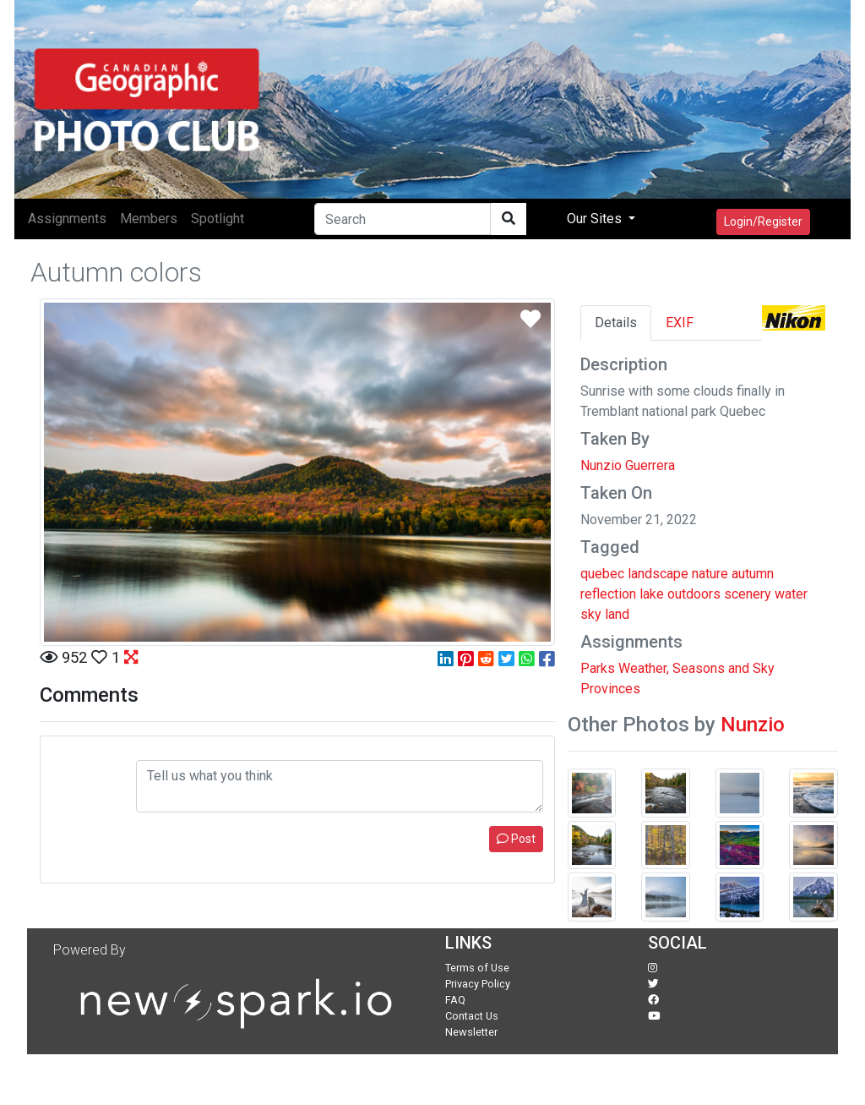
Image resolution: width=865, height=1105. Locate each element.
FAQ (455, 999)
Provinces (610, 689)
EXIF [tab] (680, 323)
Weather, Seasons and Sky (696, 668)
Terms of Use (477, 967)
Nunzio (753, 724)
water (791, 594)
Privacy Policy (477, 983)
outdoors (694, 594)
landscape (658, 574)
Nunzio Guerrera (627, 465)
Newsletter (471, 1032)
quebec (602, 574)
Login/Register (763, 221)
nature (710, 574)
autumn (753, 574)
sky (590, 614)
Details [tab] (616, 323)
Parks (597, 668)
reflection (608, 594)
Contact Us (471, 1015)
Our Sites (596, 219)
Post (516, 838)
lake (651, 594)
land (617, 614)
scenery (747, 594)
